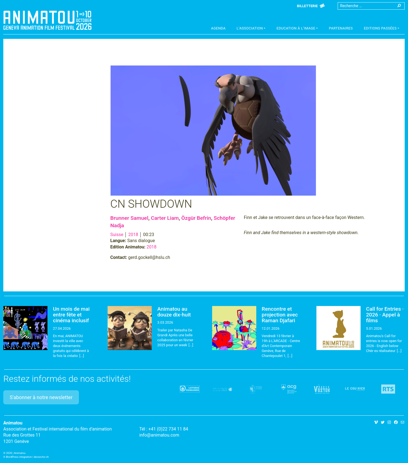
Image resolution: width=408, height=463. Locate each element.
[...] (81, 356)
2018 (133, 234)
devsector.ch (41, 456)
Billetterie (307, 6)
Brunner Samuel (129, 218)
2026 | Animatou (15, 452)
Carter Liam (165, 218)
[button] (251, 29)
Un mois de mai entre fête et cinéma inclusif (71, 315)
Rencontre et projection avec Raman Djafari (280, 315)
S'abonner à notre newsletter (41, 397)
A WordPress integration (17, 456)
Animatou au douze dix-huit (174, 312)
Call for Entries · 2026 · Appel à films (385, 315)
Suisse (116, 234)
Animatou (47, 20)
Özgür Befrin (196, 218)
